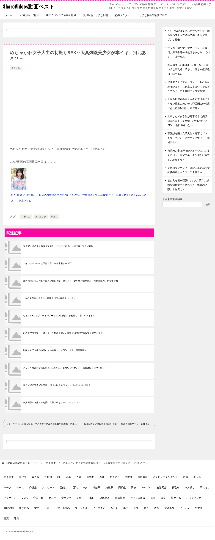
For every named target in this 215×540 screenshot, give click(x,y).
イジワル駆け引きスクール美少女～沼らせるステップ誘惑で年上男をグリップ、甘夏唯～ (188, 35)
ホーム (8, 15)
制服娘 (48, 477)
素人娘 (35, 477)
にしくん (185, 508)
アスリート (48, 487)
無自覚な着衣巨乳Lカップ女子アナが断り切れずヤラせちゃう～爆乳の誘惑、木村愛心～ (188, 185)
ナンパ (52, 497)
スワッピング (193, 497)
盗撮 (152, 497)
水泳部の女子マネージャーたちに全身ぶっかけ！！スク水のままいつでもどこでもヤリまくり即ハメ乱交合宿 (188, 86)
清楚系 (96, 487)
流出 (16, 518)
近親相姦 (105, 497)
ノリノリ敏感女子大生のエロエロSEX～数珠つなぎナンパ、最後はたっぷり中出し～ (65, 368)
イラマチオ (99, 508)
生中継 (198, 508)
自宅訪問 (9, 508)
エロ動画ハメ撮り (29, 15)
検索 (207, 204)
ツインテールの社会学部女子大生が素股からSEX (47, 263)
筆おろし (205, 487)
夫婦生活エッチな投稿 (95, 15)
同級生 (122, 487)
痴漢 (6, 518)
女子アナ (115, 477)
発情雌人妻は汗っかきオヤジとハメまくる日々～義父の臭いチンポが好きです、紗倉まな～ (188, 155)
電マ (36, 508)
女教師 (128, 477)
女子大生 (16, 68)
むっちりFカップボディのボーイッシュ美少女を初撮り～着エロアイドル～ (60, 315)
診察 (163, 497)
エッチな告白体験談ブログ (152, 15)
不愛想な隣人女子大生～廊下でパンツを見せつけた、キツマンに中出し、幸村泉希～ (188, 138)
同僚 (133, 487)
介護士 (33, 487)
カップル (146, 487)
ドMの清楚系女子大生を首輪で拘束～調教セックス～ (49, 298)
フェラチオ (81, 508)
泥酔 (79, 497)
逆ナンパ (66, 497)
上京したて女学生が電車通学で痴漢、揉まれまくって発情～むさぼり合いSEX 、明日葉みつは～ (188, 121)
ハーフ (7, 487)
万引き (114, 508)
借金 (156, 508)
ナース (20, 487)
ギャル (197, 477)
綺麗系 (109, 487)
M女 (85, 487)
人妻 (78, 477)
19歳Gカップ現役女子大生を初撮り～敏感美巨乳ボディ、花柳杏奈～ (118, 424)
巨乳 (75, 487)
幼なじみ (24, 508)
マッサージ (10, 497)
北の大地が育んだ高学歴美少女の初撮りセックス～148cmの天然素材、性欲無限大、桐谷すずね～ (71, 281)
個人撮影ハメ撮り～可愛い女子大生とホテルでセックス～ (51, 402)
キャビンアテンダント (165, 477)
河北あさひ (40, 216)
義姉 (101, 477)
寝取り (175, 487)
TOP (22, 463)
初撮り (54, 216)
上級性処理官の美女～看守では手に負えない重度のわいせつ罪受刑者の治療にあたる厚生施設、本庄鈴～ (188, 103)
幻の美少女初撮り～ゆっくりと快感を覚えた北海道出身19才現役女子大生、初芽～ (64, 333)
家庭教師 (143, 477)
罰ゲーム (176, 497)
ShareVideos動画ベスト (29, 6)
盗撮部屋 (120, 497)
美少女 (22, 477)
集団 (125, 508)
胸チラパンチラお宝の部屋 (61, 15)
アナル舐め (63, 508)
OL (59, 477)
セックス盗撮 (137, 497)
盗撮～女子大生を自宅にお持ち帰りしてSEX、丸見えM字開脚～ (55, 350)
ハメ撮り (190, 487)
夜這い (48, 508)
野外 (146, 508)
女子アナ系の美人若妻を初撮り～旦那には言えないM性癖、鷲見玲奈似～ (59, 246)
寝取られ (38, 497)
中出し (90, 497)
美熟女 (90, 477)
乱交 (136, 508)
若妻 (68, 477)
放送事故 (169, 508)
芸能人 (63, 487)
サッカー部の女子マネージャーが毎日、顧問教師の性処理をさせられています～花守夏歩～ (188, 52)
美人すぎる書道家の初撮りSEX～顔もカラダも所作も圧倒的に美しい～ (58, 385)
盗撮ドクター (122, 15)
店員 (185, 477)
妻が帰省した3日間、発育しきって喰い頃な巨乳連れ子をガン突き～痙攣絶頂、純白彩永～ (188, 69)
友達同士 (162, 487)
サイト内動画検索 (172, 199)
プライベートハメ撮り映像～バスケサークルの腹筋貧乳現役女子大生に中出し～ (42, 424)
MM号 (24, 497)
